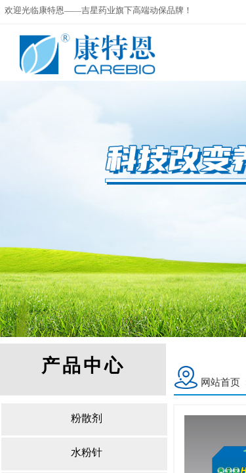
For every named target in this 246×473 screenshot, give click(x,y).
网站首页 (220, 382)
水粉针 (86, 452)
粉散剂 (86, 418)
